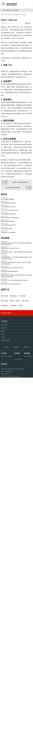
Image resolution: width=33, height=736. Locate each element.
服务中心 (9, 10)
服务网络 (17, 14)
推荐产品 (5, 309)
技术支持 (11, 14)
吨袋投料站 (4, 664)
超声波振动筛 (16, 734)
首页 (4, 10)
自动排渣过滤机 (5, 676)
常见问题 (16, 10)
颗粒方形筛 (9, 734)
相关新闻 (5, 257)
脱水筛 (3, 670)
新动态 (4, 214)
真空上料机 (4, 661)
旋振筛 (3, 667)
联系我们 (9, 649)
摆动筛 (3, 673)
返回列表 (28, 23)
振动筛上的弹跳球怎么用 (14, 201)
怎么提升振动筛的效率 (19, 207)
